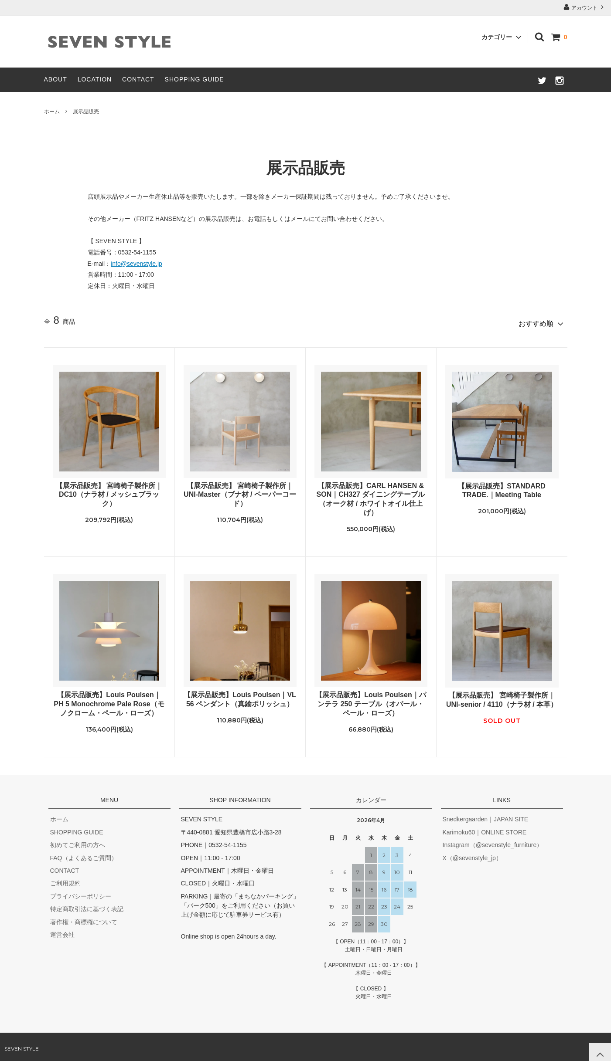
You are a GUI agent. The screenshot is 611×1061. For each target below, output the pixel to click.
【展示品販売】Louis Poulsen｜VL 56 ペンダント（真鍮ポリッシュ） (240, 696)
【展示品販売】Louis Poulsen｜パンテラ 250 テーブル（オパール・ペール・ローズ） (370, 700)
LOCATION (95, 79)
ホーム (52, 111)
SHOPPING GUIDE (194, 79)
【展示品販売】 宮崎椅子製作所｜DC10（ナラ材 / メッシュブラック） (109, 491)
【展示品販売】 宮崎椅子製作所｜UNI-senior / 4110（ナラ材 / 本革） (501, 696)
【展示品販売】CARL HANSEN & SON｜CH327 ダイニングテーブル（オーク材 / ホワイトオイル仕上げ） (371, 495)
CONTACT (138, 79)
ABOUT (55, 79)
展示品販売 (86, 111)
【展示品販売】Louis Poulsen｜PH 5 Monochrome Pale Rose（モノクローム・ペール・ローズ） (109, 700)
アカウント (584, 7)
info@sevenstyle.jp (136, 263)
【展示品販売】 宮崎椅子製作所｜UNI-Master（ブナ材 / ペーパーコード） (240, 491)
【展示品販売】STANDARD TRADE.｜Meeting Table (502, 486)
